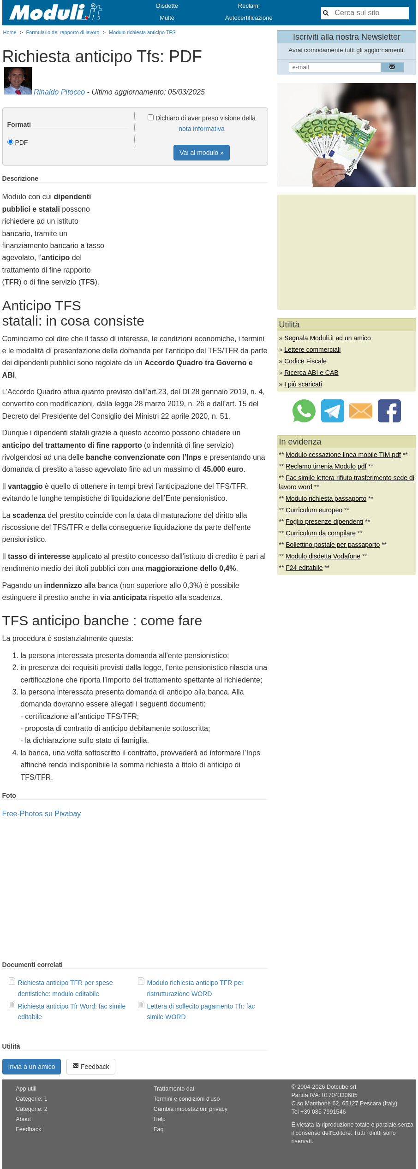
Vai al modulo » (201, 152)
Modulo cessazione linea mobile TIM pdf (343, 454)
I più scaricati (303, 384)
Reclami (249, 5)
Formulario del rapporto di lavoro (62, 32)
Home (10, 32)
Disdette (167, 5)
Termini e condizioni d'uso (187, 1099)
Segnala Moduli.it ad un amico (327, 338)
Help (160, 1119)
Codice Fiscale (305, 361)
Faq (159, 1129)
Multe (167, 17)
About (23, 1119)
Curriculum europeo (314, 510)
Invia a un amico (31, 1066)
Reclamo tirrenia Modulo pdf (326, 466)
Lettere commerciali (312, 349)
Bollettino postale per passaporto (333, 544)
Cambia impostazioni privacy (190, 1109)
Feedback (90, 1066)
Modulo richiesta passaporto (326, 498)
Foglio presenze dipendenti (324, 521)
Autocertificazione (249, 17)
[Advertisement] (190, 239)
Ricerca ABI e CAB (311, 372)
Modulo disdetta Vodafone (323, 556)
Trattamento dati (175, 1089)
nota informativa (202, 128)
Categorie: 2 (32, 1109)
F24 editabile (304, 567)
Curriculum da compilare (321, 533)
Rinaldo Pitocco (59, 92)
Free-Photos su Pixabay (41, 814)
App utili (26, 1089)
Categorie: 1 (32, 1099)
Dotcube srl (341, 1087)
